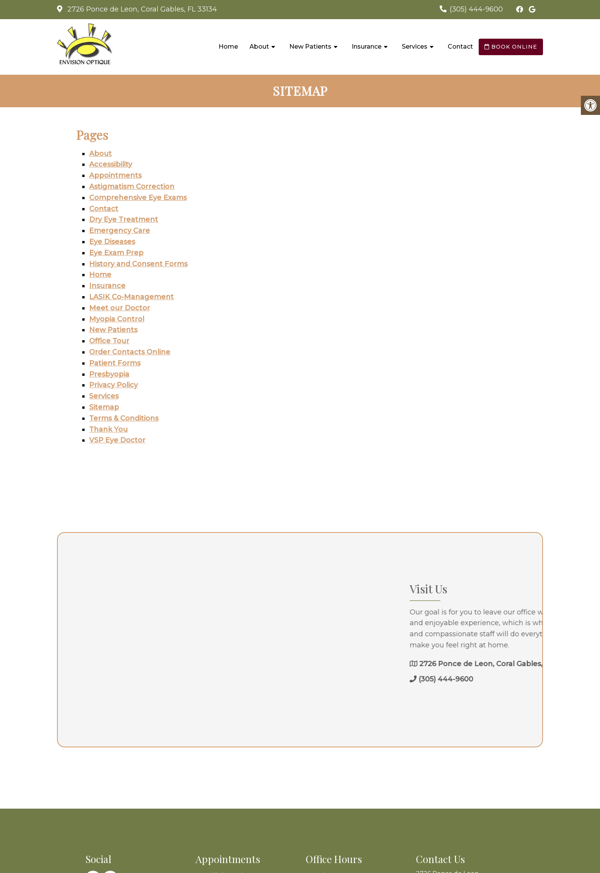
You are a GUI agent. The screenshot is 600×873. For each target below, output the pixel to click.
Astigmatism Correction (131, 186)
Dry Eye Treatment (123, 219)
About (259, 46)
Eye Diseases (112, 241)
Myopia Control (116, 319)
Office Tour (109, 341)
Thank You (108, 429)
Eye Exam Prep (116, 253)
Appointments (115, 175)
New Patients (310, 46)
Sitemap (104, 407)
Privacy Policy (113, 385)
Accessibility (110, 164)
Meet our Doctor (119, 308)
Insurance (367, 46)
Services (414, 46)
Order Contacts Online (129, 352)
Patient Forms (114, 363)
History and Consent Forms (138, 264)
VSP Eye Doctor (117, 440)
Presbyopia (109, 374)
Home (228, 46)
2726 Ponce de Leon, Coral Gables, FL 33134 (141, 9)
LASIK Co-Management (131, 297)
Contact (460, 46)
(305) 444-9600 (476, 9)
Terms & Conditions (123, 418)
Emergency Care (119, 230)
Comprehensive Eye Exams (138, 197)
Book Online (510, 46)
